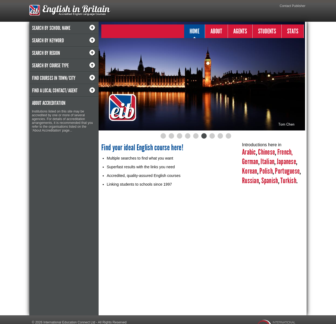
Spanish (269, 180)
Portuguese (287, 171)
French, (285, 152)
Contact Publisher (293, 6)
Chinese (266, 152)
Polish (266, 171)
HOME (194, 32)
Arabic (249, 152)
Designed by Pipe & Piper (50, 321)
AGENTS (240, 31)
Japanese (286, 161)
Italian (267, 161)
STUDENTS (267, 31)
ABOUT (216, 31)
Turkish (288, 180)
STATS (292, 31)
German (250, 161)
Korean (249, 171)
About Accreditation (49, 103)
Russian (250, 180)
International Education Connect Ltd (69, 315)
